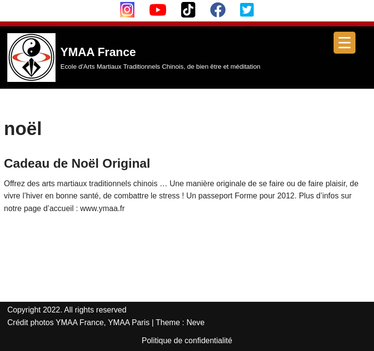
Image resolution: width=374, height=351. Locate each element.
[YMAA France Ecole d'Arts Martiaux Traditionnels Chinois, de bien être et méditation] (134, 57)
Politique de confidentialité (187, 340)
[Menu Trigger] (344, 43)
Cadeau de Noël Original (77, 163)
